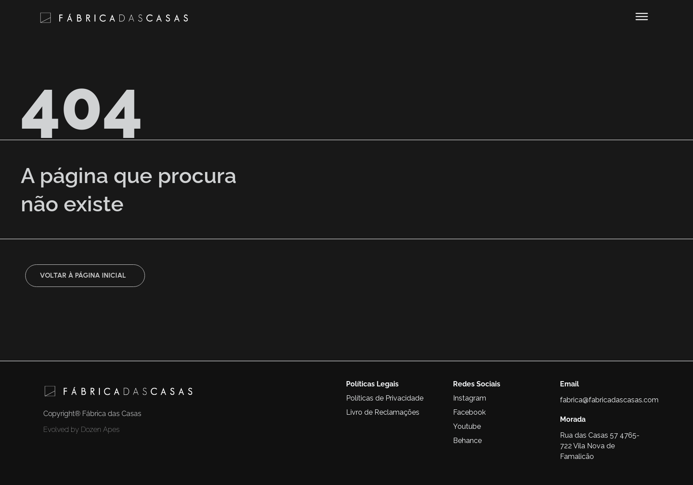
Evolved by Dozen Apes (81, 429)
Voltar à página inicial (83, 275)
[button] (641, 16)
